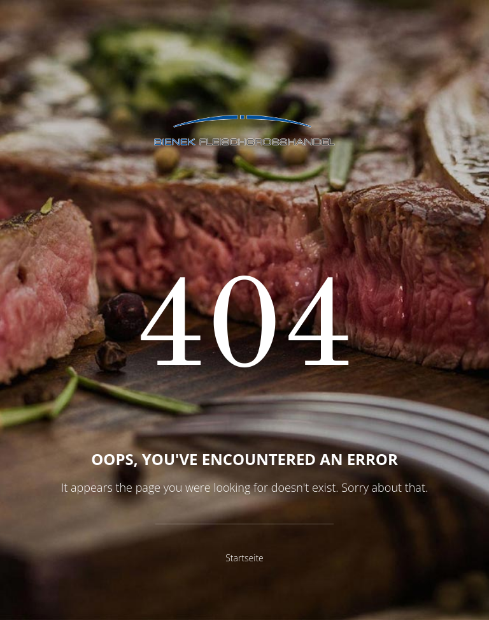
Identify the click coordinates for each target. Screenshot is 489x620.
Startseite (244, 558)
